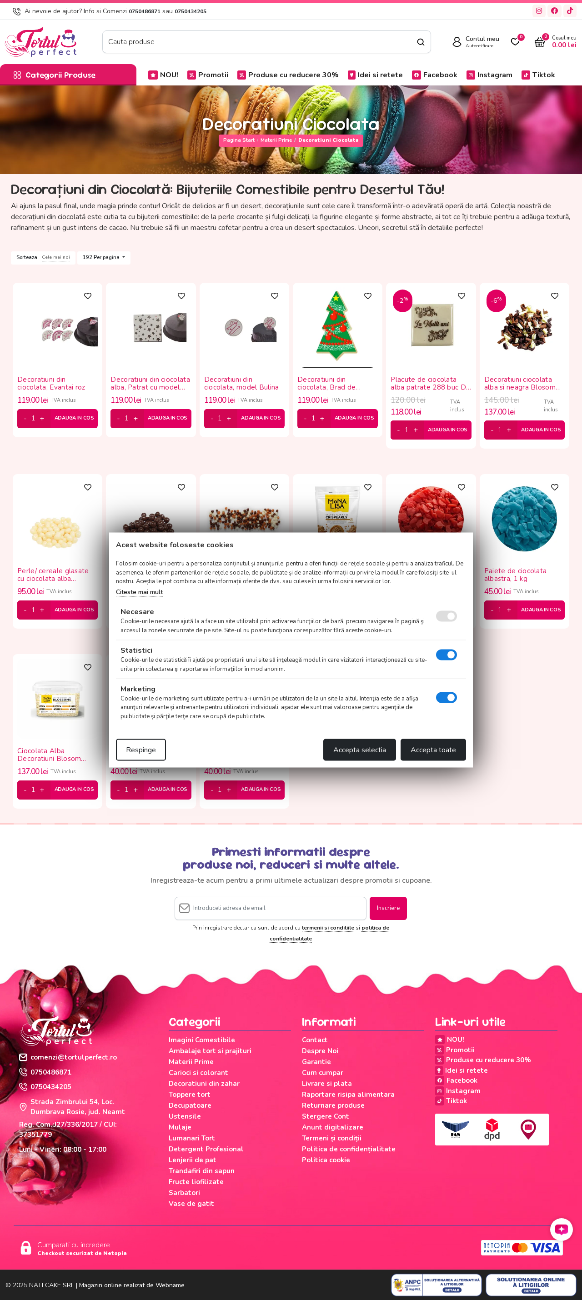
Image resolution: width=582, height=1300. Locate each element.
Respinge (141, 750)
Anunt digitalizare (332, 1127)
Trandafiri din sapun (202, 1170)
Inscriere (388, 908)
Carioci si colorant (198, 1072)
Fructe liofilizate (196, 1181)
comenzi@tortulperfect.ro (68, 1057)
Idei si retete (375, 75)
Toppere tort (190, 1094)
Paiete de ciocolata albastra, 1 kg (515, 574)
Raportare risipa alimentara (348, 1094)
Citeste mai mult (139, 591)
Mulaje (180, 1127)
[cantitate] (33, 419)
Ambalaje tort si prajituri (210, 1050)
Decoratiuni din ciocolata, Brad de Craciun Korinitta (326, 383)
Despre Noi (320, 1050)
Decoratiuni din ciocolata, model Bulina (241, 383)
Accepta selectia (359, 750)
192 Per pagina (102, 257)
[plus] (42, 419)
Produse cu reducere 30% (288, 75)
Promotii (207, 75)
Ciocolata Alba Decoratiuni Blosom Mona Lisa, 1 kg (49, 754)
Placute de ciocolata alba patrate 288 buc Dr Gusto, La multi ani (429, 383)
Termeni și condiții (331, 1138)
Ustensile (185, 1116)
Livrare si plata (327, 1083)
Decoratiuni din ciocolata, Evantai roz (51, 383)
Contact (315, 1040)
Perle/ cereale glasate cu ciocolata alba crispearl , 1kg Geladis (53, 574)
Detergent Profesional (206, 1149)
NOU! (163, 75)
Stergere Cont (325, 1116)
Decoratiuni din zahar (204, 1083)
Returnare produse (333, 1105)
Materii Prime (276, 140)
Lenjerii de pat (192, 1160)
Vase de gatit (191, 1203)
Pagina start (239, 140)
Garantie (316, 1061)
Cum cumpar (322, 1072)
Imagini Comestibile (202, 1040)
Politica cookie (326, 1160)
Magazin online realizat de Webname (132, 1285)
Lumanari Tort (192, 1138)
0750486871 (145, 11)
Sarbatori (184, 1192)
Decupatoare (190, 1105)
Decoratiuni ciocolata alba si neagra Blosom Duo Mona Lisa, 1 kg (520, 383)
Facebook (434, 75)
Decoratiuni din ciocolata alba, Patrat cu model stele (150, 383)
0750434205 (190, 11)
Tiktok (538, 75)
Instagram (489, 75)
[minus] (25, 419)
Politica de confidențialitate (349, 1149)
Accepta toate (433, 750)
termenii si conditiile (328, 927)
